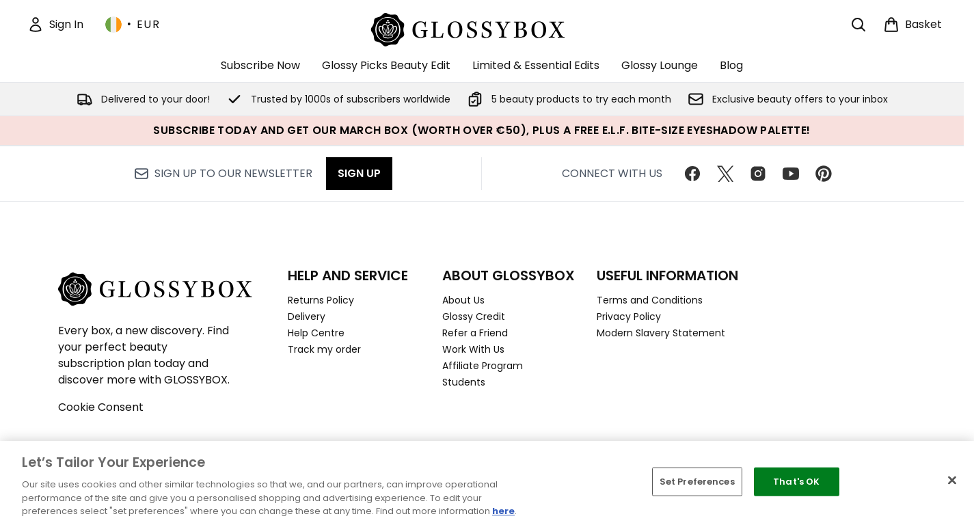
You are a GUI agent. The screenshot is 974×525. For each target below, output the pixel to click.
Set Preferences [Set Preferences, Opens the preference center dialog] (697, 481)
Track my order (324, 349)
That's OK (796, 481)
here (503, 510)
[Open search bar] (858, 24)
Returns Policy (321, 300)
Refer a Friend (475, 333)
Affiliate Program (482, 366)
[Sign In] (55, 24)
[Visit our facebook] (692, 173)
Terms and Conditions (650, 300)
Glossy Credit (473, 316)
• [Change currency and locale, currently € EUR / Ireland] (132, 24)
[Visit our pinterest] (823, 173)
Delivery (306, 316)
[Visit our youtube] (790, 173)
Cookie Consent (101, 407)
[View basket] (912, 24)
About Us (463, 300)
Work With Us (473, 349)
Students (463, 382)
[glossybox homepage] (482, 27)
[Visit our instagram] (758, 173)
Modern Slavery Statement (661, 333)
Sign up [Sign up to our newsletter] (359, 173)
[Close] (952, 481)
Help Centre (316, 333)
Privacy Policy (629, 316)
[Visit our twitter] (725, 173)
